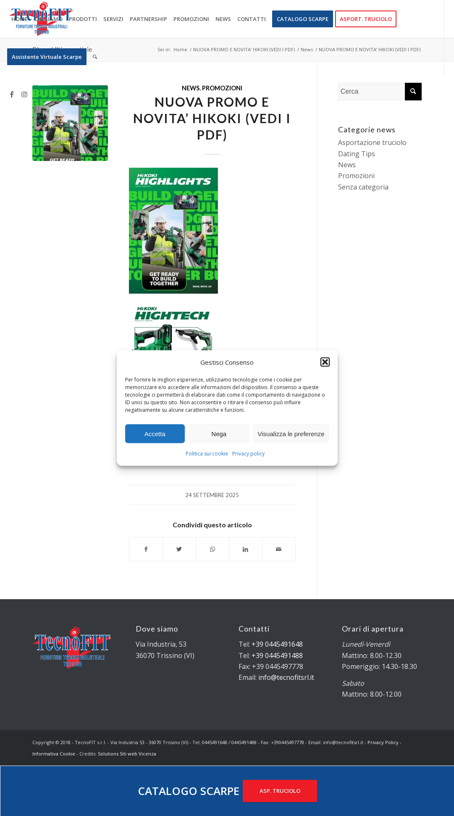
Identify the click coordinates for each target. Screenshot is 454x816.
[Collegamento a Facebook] (11, 94)
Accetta (154, 433)
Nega (218, 433)
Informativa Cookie (53, 753)
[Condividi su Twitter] (179, 549)
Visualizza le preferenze (291, 433)
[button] (325, 362)
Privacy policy (248, 453)
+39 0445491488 (277, 655)
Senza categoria (363, 187)
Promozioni (222, 88)
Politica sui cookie (207, 453)
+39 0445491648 (277, 644)
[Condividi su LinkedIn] (245, 549)
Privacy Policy (383, 742)
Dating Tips (356, 153)
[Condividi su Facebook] (146, 549)
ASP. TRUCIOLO (280, 791)
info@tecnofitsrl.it (286, 677)
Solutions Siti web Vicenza (127, 753)
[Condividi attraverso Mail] (278, 549)
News (190, 88)
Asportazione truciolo (372, 142)
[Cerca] (95, 57)
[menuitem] (19, 19)
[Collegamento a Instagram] (24, 94)
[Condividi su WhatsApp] (212, 549)
